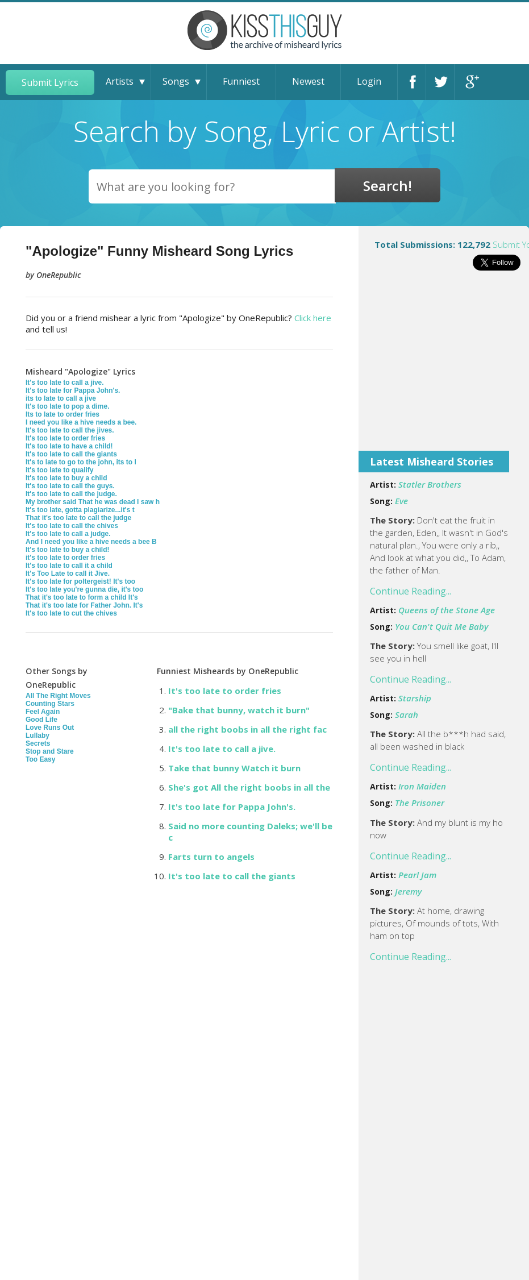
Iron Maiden (422, 786)
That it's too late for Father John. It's (84, 605)
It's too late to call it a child (69, 566)
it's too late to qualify (60, 470)
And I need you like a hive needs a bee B (91, 542)
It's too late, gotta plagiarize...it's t (80, 510)
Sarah (406, 714)
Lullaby (37, 735)
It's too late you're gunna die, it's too (84, 589)
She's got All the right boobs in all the (249, 787)
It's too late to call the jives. (70, 430)
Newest (308, 81)
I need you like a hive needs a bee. (81, 422)
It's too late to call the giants (71, 454)
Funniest (241, 81)
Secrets (38, 743)
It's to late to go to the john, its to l (81, 462)
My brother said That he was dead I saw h (93, 502)
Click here (312, 317)
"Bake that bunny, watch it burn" (239, 710)
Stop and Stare (50, 751)
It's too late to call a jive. (65, 383)
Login (369, 81)
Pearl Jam (417, 874)
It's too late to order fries (65, 438)
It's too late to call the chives (72, 526)
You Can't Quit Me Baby (441, 626)
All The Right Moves (58, 696)
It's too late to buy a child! (68, 550)
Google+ (470, 82)
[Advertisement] (443, 368)
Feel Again (43, 712)
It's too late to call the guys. (70, 486)
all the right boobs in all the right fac (247, 729)
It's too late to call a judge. (68, 534)
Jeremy (408, 891)
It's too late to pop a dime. (68, 406)
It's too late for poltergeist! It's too (80, 581)
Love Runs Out (50, 728)
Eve (401, 500)
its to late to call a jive (61, 398)
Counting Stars (50, 704)
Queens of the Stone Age (446, 610)
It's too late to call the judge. (71, 494)
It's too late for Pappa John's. (73, 390)
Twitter (442, 82)
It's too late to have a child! (69, 446)
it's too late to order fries (65, 558)
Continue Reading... (410, 591)
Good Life (41, 720)
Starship (414, 698)
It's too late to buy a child (66, 478)
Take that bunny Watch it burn (234, 768)
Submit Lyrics (50, 82)
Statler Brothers (429, 484)
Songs (176, 81)
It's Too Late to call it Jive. (68, 573)
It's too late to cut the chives (71, 613)
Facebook (414, 82)
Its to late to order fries (62, 414)
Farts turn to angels (211, 856)
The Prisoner (419, 802)
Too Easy (40, 759)
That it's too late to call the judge (78, 518)
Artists (120, 81)
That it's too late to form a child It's (82, 597)
